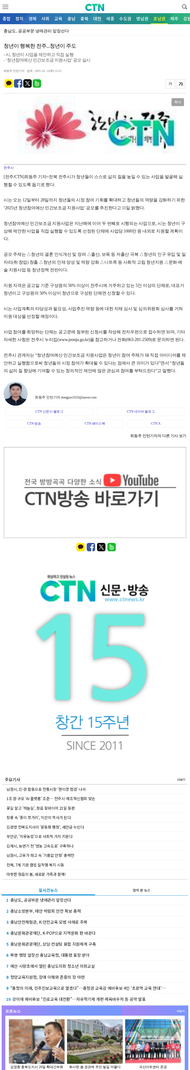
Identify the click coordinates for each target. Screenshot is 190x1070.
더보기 (181, 779)
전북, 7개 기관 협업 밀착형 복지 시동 (35, 865)
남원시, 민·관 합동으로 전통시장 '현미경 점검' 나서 (46, 789)
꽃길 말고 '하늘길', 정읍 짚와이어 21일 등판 (40, 808)
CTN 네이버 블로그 (140, 411)
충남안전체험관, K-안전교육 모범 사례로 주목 (46, 922)
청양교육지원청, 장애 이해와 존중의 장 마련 (45, 977)
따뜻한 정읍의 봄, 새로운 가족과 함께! (36, 874)
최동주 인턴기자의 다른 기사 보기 (158, 436)
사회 (45, 18)
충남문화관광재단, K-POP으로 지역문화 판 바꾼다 (51, 933)
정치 (19, 18)
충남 (71, 18)
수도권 (125, 18)
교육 (58, 18)
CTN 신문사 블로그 (49, 411)
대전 (97, 18)
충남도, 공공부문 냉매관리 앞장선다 (38, 900)
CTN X (156, 423)
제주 (174, 18)
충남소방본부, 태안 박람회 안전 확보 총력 (43, 911)
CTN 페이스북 (95, 423)
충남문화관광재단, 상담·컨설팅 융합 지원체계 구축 (51, 944)
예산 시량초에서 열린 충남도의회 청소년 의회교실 (50, 966)
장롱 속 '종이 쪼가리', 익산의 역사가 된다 (38, 817)
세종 (110, 18)
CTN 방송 (34, 423)
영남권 (142, 18)
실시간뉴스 (48, 890)
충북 (84, 18)
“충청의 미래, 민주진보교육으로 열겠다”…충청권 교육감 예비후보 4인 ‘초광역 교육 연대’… (86, 988)
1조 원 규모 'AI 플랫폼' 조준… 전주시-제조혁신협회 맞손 (50, 798)
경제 (32, 18)
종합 (6, 18)
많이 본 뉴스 (141, 890)
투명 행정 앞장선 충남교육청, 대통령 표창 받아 (48, 955)
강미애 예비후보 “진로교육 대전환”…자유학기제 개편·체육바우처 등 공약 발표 (76, 999)
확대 (177, 102)
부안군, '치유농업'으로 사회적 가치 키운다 (39, 836)
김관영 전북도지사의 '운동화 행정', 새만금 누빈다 (45, 827)
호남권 (159, 18)
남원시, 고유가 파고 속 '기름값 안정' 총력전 (40, 855)
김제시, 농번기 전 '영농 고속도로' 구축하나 (39, 846)
